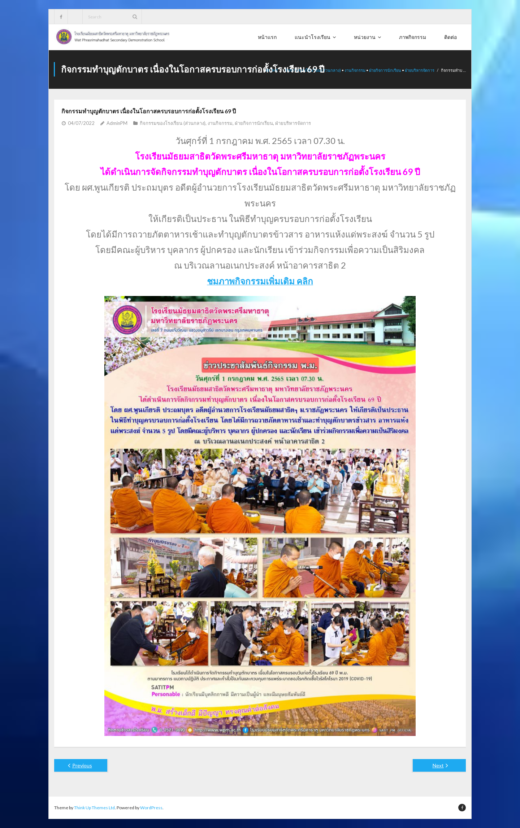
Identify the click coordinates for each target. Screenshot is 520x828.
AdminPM (117, 123)
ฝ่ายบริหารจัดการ (419, 70)
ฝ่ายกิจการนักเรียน (385, 70)
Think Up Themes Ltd (94, 807)
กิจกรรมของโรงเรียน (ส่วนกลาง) (172, 123)
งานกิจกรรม (354, 70)
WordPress (151, 807)
